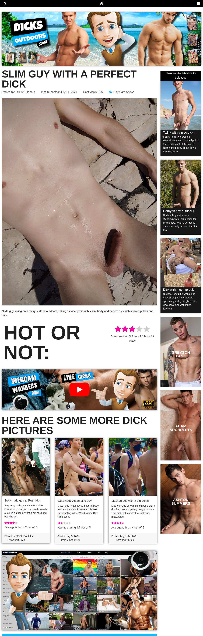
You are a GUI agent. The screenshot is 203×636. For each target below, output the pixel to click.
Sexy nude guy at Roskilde (22, 500)
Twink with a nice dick (178, 132)
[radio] (118, 329)
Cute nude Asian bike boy (75, 500)
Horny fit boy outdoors (178, 211)
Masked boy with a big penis (130, 500)
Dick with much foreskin (179, 289)
